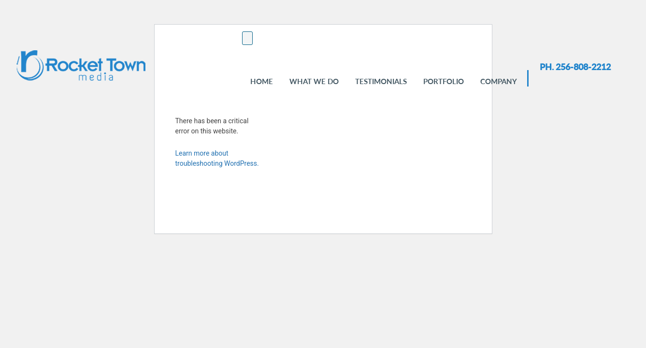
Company (498, 81)
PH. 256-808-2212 (575, 66)
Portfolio (443, 81)
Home (261, 81)
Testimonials (381, 81)
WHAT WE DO (314, 81)
